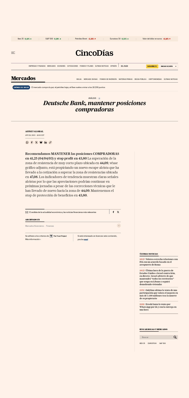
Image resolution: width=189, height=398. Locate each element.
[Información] (99, 98)
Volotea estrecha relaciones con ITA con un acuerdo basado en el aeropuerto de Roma (159, 262)
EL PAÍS (123, 65)
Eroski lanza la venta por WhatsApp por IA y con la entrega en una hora (158, 307)
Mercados (51, 66)
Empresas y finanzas (37, 66)
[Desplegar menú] (13, 53)
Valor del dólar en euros (152, 39)
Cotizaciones (72, 66)
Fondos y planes (86, 66)
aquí (86, 239)
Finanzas (50, 226)
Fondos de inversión (108, 79)
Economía (61, 66)
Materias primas (125, 79)
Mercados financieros (34, 226)
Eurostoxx (152, 343)
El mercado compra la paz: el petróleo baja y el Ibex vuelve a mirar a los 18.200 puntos (68, 87)
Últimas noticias (102, 66)
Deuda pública (140, 79)
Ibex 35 (21, 39)
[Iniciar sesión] (169, 66)
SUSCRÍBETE (152, 66)
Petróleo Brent (81, 39)
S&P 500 (49, 39)
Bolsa (79, 79)
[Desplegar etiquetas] (119, 226)
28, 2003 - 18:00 (34, 135)
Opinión (113, 66)
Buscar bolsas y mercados (153, 329)
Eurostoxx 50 (115, 39)
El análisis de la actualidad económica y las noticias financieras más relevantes (62, 212)
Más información (33, 239)
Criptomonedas (155, 79)
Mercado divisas (91, 79)
